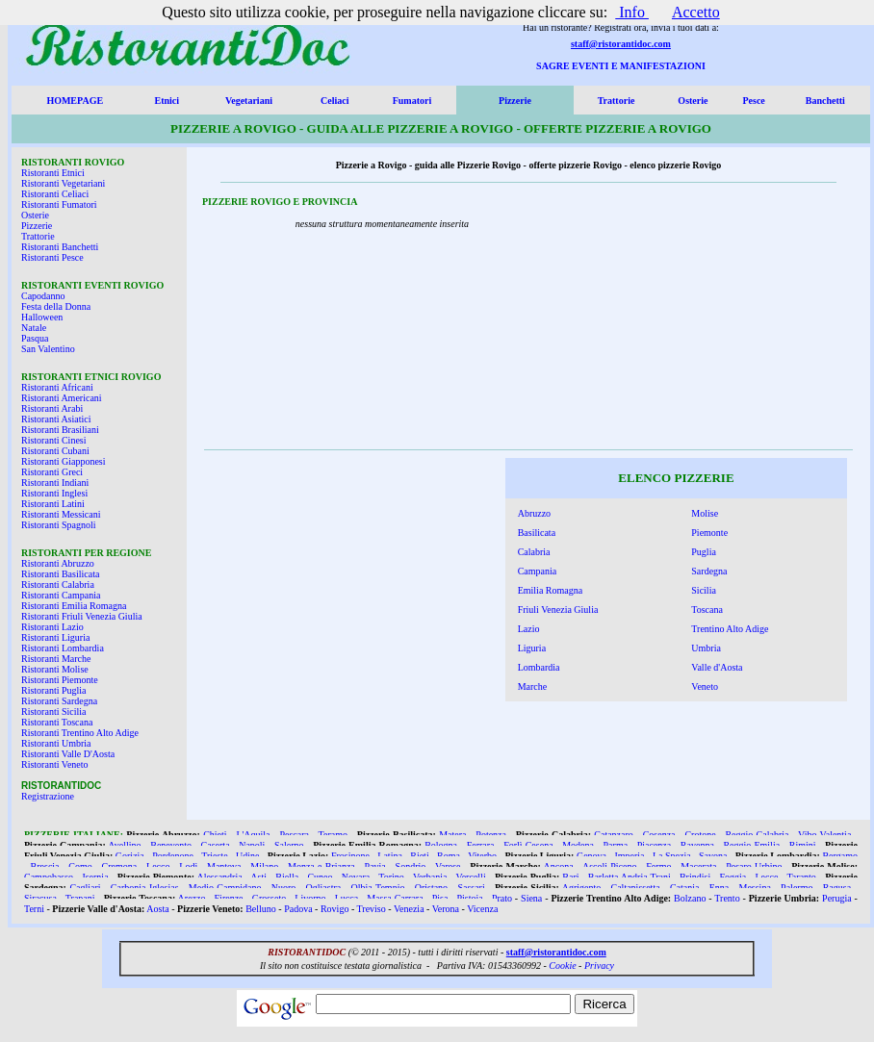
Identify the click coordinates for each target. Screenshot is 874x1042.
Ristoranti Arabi (52, 408)
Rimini (802, 845)
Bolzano (690, 898)
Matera (452, 834)
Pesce (753, 100)
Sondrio (411, 866)
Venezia (409, 908)
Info (632, 12)
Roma (448, 856)
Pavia (375, 866)
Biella (286, 877)
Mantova (224, 866)
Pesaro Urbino (754, 866)
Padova (298, 908)
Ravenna (697, 845)
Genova (591, 856)
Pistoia (470, 898)
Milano (264, 866)
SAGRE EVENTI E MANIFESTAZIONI (621, 66)
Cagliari (84, 887)
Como (79, 866)
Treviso (371, 908)
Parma (616, 845)
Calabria (534, 551)
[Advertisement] (722, 321)
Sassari (470, 887)
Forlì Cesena (528, 845)
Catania (685, 887)
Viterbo (482, 856)
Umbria (706, 648)
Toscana (707, 609)
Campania (537, 571)
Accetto (696, 12)
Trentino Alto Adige (729, 628)
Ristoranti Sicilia (54, 711)
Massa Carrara (395, 898)
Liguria (532, 648)
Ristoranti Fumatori (59, 204)
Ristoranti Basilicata (60, 574)
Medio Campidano (225, 887)
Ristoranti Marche (55, 658)
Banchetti (825, 100)
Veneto (704, 686)
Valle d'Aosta (716, 667)
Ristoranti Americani (61, 398)
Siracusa (40, 898)
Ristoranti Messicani (61, 514)
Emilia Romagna (550, 590)
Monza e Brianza (321, 866)
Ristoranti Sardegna (59, 701)
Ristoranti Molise (55, 669)
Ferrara (481, 845)
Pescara (294, 834)
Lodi (188, 866)
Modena (578, 845)
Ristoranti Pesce (52, 257)
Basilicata (536, 532)
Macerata (698, 866)
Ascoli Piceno (609, 866)
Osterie (692, 100)
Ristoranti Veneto (55, 764)
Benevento (171, 845)
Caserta (215, 845)
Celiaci (334, 100)
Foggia (732, 877)
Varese (448, 866)
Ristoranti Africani (57, 387)
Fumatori (412, 100)
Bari (570, 877)
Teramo (333, 834)
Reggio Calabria (756, 834)
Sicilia (703, 590)
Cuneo (319, 877)
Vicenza (482, 908)
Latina (389, 856)
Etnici (167, 100)
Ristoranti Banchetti (59, 246)
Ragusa (837, 887)
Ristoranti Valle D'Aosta (68, 754)
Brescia (45, 866)
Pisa (440, 898)
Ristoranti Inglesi (54, 493)
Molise (704, 513)
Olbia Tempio (378, 887)
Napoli (252, 845)
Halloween (42, 317)
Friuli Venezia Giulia (558, 609)
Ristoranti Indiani (55, 482)
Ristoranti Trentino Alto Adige (80, 732)
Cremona (120, 866)
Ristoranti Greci (52, 472)
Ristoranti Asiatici (56, 419)
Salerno (289, 845)
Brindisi (695, 877)
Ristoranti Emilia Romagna (73, 605)
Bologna (440, 845)
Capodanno (43, 296)
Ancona (559, 866)
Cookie (562, 965)
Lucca (346, 898)
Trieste (214, 856)
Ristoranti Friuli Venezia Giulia (81, 616)
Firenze (229, 898)
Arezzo (192, 898)
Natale (33, 327)
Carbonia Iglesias (145, 887)
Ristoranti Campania (61, 595)
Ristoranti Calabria (57, 584)
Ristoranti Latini (53, 503)
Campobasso (48, 877)
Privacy (599, 965)
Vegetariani (248, 100)
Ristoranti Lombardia (62, 648)
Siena (531, 898)
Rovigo (334, 908)
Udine (247, 856)
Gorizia (130, 856)
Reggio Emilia (751, 845)
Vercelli (471, 877)
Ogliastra (324, 887)
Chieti (214, 834)
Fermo (658, 866)
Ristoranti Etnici (53, 172)
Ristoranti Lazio (52, 627)
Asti (258, 877)
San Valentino (48, 348)
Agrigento (582, 887)
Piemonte (709, 532)
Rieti (419, 856)
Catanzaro (613, 834)
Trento (726, 898)
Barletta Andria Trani (629, 877)
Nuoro (283, 887)
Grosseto (269, 898)
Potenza (491, 834)
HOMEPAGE (74, 100)
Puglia (703, 551)
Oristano (431, 887)
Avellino (124, 845)
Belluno (260, 908)
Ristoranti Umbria (56, 743)
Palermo (796, 887)
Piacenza (654, 845)
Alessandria (219, 877)
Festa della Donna (55, 306)
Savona (713, 856)
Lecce (767, 877)
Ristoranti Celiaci (55, 194)
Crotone (699, 834)
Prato (502, 898)
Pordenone (172, 856)
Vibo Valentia (824, 834)
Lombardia (539, 667)
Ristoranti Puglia (54, 690)
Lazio (529, 628)
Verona (445, 908)
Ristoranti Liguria (55, 637)
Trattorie (616, 100)
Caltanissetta (635, 887)
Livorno (310, 898)
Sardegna (709, 571)
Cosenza (659, 834)
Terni (34, 908)
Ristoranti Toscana (56, 722)
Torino (391, 877)
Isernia (95, 877)
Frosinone (350, 856)
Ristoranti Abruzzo (57, 563)
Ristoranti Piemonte (59, 679)
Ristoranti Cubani (55, 450)
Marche (533, 686)
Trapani (80, 898)
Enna (719, 887)
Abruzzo (534, 513)
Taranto (800, 877)
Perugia (837, 898)
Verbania (430, 877)
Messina (755, 887)
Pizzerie (515, 100)
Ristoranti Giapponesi (63, 461)
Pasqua (34, 338)
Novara (356, 877)
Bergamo (839, 856)
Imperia (629, 856)
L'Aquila (253, 834)
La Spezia (672, 856)
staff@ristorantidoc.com (621, 43)
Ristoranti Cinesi (54, 440)
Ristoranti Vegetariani (63, 183)
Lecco (157, 866)
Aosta (157, 908)
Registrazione (47, 796)
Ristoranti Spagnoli (58, 525)
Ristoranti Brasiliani (60, 429)
